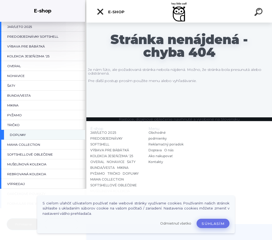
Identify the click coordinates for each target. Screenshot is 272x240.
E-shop (110, 11)
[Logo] (179, 11)
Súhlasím (213, 223)
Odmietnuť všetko (175, 223)
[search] (259, 13)
